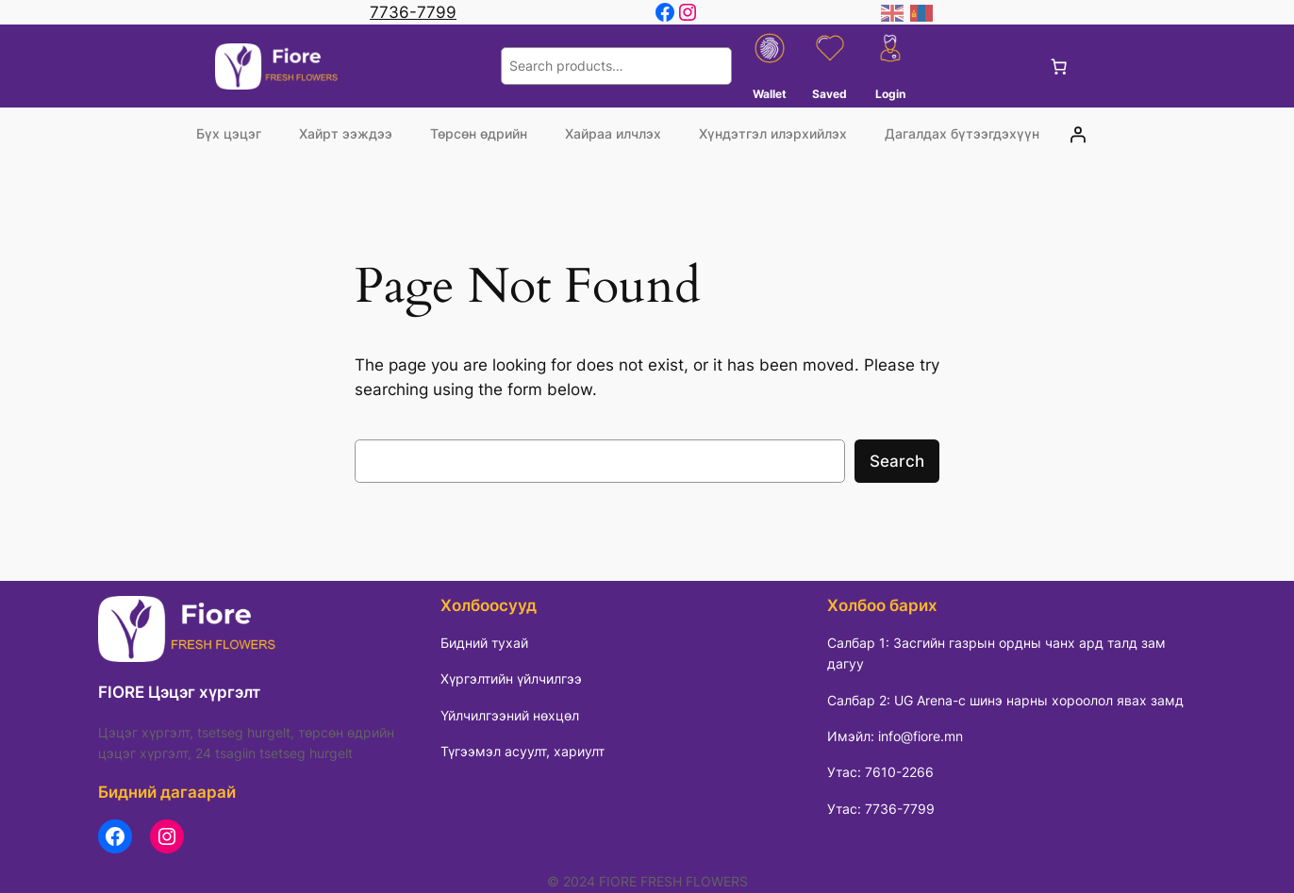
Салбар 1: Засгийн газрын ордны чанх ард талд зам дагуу (996, 653)
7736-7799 (413, 12)
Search (897, 461)
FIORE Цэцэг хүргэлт (179, 692)
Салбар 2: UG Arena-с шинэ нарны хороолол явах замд (1005, 700)
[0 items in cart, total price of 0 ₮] (1059, 66)
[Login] (1078, 134)
